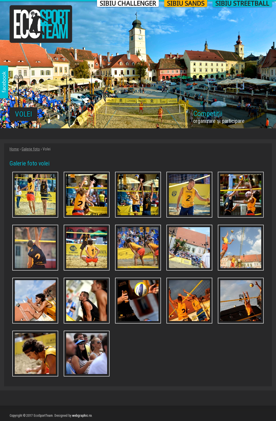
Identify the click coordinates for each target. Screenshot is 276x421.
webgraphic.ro (82, 415)
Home (14, 149)
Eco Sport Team (41, 24)
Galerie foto (31, 149)
